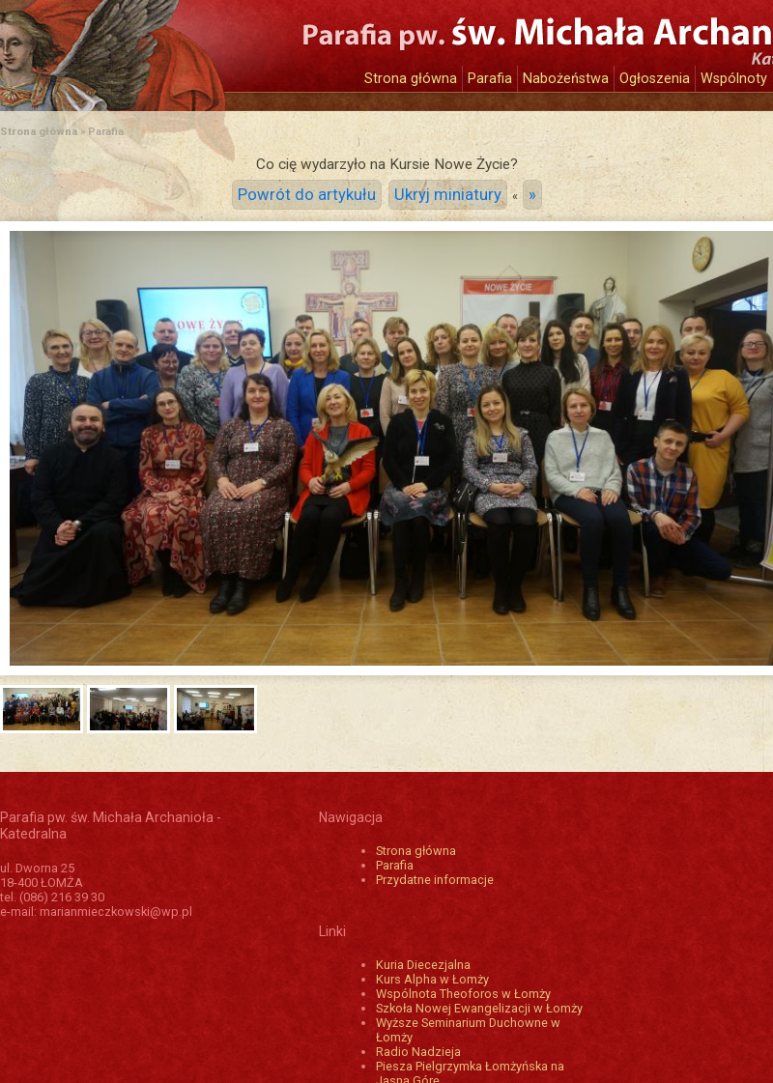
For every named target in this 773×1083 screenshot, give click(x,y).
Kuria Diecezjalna (423, 964)
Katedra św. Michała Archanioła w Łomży (179, 46)
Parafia (490, 79)
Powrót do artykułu (307, 194)
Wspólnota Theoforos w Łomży (463, 993)
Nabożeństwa (566, 79)
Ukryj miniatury (447, 194)
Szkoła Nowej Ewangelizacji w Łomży (479, 1008)
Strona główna (410, 79)
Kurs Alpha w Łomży (432, 979)
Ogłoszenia (654, 79)
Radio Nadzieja (418, 1051)
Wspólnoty (734, 79)
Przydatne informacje (435, 879)
